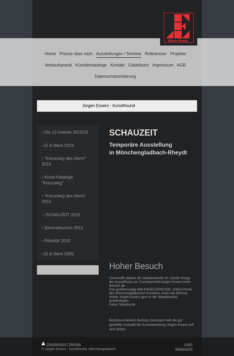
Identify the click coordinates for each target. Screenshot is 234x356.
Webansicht (183, 349)
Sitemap (75, 344)
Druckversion (54, 344)
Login (188, 344)
